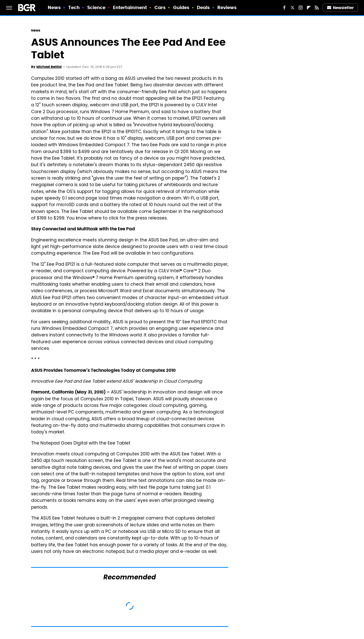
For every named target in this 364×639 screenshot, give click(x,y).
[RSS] (317, 8)
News (54, 7)
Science (96, 7)
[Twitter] (292, 8)
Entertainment (130, 7)
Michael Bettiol (49, 67)
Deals (203, 7)
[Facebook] (284, 8)
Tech (74, 7)
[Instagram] (301, 8)
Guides (181, 7)
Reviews (227, 7)
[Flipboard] (309, 8)
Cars (160, 7)
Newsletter (340, 7)
